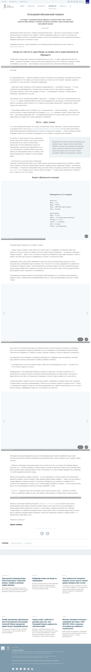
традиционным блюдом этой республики (47, 129)
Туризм (64, 575)
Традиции (34, 575)
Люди (22, 6)
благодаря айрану (16, 170)
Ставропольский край (16, 543)
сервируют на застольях (47, 504)
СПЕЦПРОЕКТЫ (13, 1)
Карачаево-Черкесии (17, 47)
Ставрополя (14, 101)
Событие (34, 616)
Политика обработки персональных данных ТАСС (46, 660)
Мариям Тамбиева (16, 525)
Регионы (4, 1)
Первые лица (23, 1)
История (4, 616)
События (30, 6)
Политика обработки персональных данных (23, 660)
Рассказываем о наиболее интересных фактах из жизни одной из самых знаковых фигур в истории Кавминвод (14, 630)
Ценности (52, 6)
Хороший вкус (28, 543)
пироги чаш (50, 112)
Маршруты (41, 6)
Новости (62, 6)
